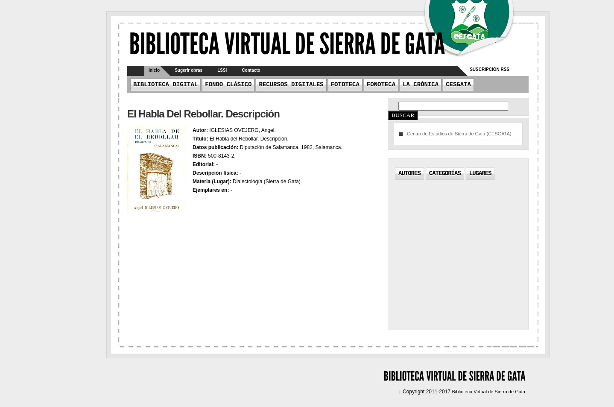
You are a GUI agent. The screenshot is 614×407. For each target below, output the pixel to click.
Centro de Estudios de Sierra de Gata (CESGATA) (459, 133)
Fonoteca (381, 84)
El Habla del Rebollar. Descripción (203, 114)
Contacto (251, 70)
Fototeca (345, 84)
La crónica (421, 84)
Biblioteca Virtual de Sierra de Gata (488, 391)
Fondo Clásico (228, 84)
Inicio (154, 70)
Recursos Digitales (291, 84)
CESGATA (458, 84)
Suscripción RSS (489, 69)
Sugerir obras (188, 70)
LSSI (222, 70)
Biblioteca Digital (165, 84)
